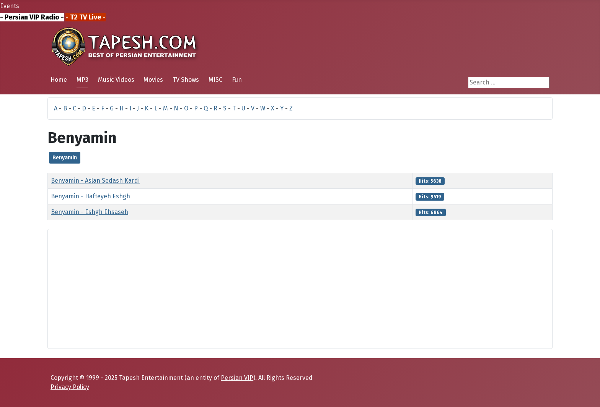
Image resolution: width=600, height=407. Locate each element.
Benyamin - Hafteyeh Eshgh (90, 196)
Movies (153, 79)
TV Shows (186, 79)
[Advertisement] (283, 288)
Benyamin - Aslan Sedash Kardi (95, 180)
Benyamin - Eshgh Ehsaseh (89, 212)
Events (9, 6)
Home (59, 79)
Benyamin (64, 157)
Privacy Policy (70, 387)
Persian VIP (237, 377)
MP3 (82, 79)
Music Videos (116, 79)
